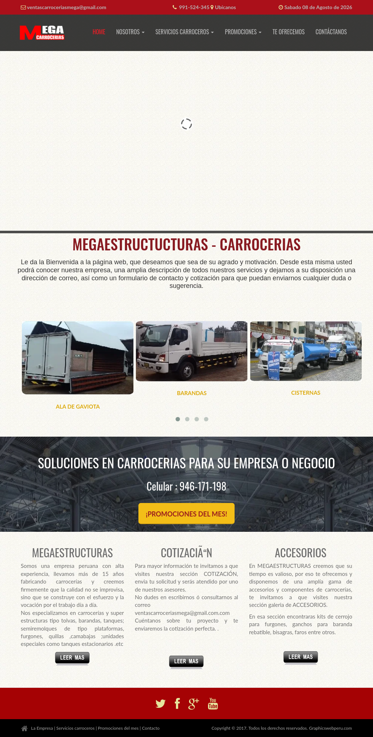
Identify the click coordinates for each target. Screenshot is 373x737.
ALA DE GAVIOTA (78, 406)
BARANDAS (192, 393)
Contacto (151, 728)
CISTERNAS (305, 392)
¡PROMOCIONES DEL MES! (186, 514)
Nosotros (130, 31)
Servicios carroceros (75, 728)
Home (99, 31)
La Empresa (42, 728)
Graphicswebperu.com (330, 728)
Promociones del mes (118, 728)
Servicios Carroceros (185, 31)
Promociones (243, 31)
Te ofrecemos (288, 31)
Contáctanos (331, 31)
